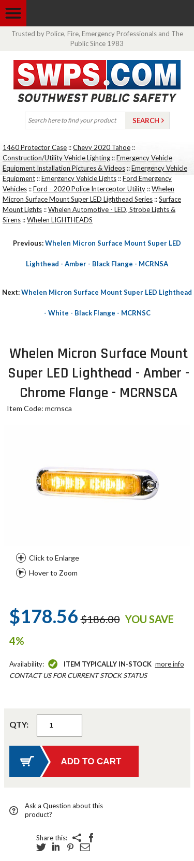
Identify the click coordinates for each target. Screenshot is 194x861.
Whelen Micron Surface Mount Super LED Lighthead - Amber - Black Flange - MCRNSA (97, 253)
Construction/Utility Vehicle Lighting (56, 158)
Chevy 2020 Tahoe (101, 147)
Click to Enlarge (54, 557)
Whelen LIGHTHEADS (60, 220)
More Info (169, 664)
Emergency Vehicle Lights (78, 178)
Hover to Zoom (53, 572)
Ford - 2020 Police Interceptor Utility (89, 189)
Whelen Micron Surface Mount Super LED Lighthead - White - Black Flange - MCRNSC (97, 302)
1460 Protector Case (35, 147)
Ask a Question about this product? (64, 810)
